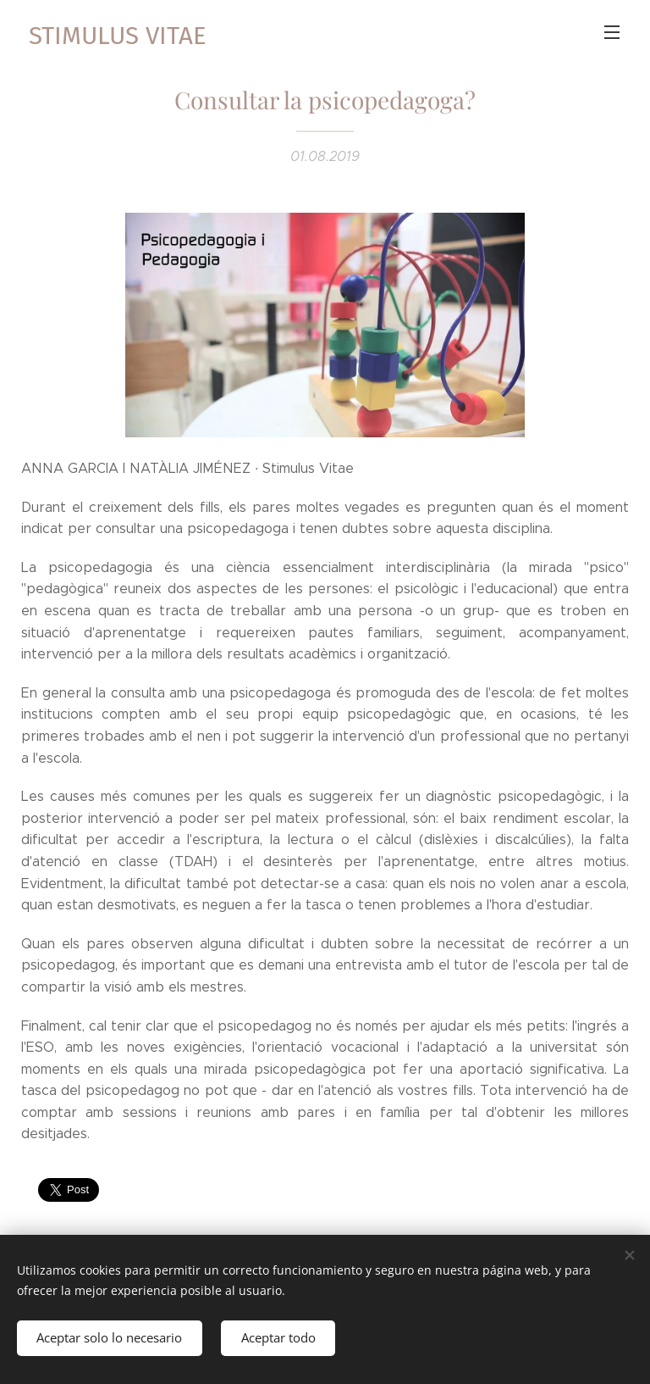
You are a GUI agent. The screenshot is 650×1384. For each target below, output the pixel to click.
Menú (612, 32)
